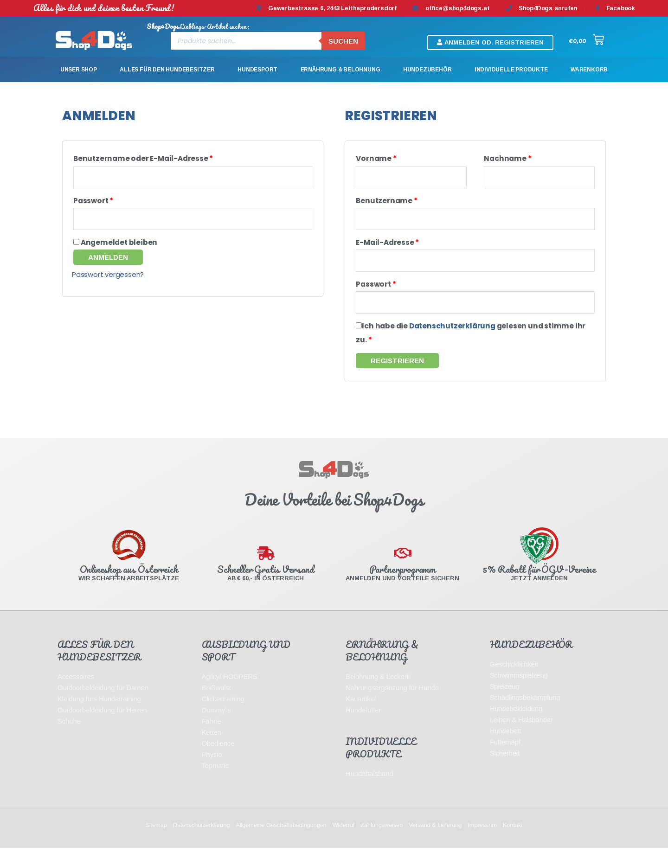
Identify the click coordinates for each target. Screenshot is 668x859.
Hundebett (505, 742)
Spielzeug (505, 697)
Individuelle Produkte (511, 69)
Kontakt (513, 836)
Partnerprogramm (402, 580)
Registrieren (397, 372)
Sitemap (156, 836)
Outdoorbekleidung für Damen (103, 699)
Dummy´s (216, 721)
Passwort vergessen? (108, 280)
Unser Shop (78, 69)
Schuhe (69, 732)
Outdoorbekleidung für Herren (102, 721)
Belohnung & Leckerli (378, 688)
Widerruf (344, 836)
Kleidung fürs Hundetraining (99, 710)
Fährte (211, 732)
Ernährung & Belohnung (340, 69)
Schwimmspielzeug (519, 686)
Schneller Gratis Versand (265, 580)
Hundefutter (363, 721)
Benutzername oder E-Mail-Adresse (143, 158)
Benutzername (386, 203)
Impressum (482, 836)
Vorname (376, 158)
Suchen (343, 41)
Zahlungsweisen (381, 836)
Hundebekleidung (516, 720)
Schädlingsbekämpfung (525, 708)
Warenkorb (589, 69)
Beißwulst (216, 699)
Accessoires (76, 688)
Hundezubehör (427, 69)
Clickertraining (223, 710)
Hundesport (257, 69)
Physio (212, 765)
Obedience (218, 754)
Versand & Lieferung (435, 836)
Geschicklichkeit (514, 675)
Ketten (211, 743)
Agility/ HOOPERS (229, 688)
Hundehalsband (369, 784)
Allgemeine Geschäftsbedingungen (281, 836)
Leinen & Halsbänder (521, 731)
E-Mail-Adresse (387, 248)
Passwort (93, 203)
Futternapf (505, 753)
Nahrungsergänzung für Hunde (392, 699)
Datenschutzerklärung (452, 337)
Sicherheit (505, 764)
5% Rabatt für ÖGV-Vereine (539, 580)
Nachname (507, 158)
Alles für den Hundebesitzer (167, 69)
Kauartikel (361, 710)
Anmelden (108, 263)
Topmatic (215, 777)
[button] (490, 43)
